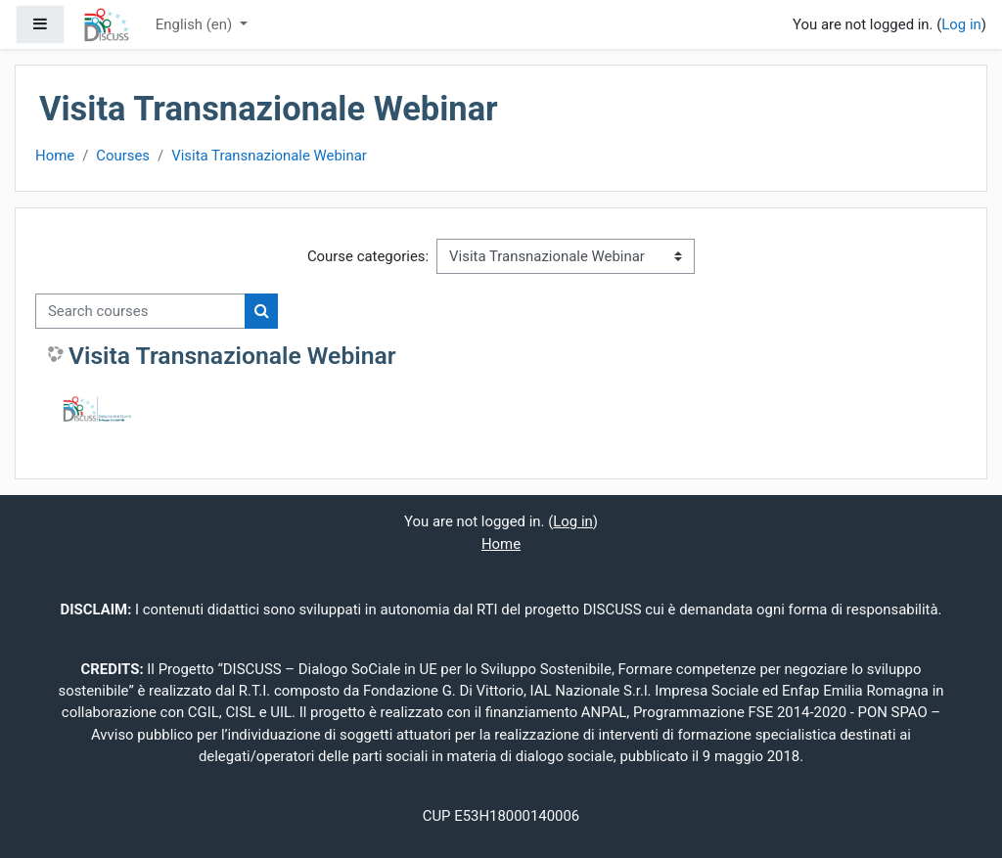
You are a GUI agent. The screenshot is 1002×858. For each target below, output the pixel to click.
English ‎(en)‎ (196, 24)
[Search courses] (140, 311)
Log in (960, 24)
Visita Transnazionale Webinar (269, 155)
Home (54, 155)
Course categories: (368, 256)
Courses (123, 155)
